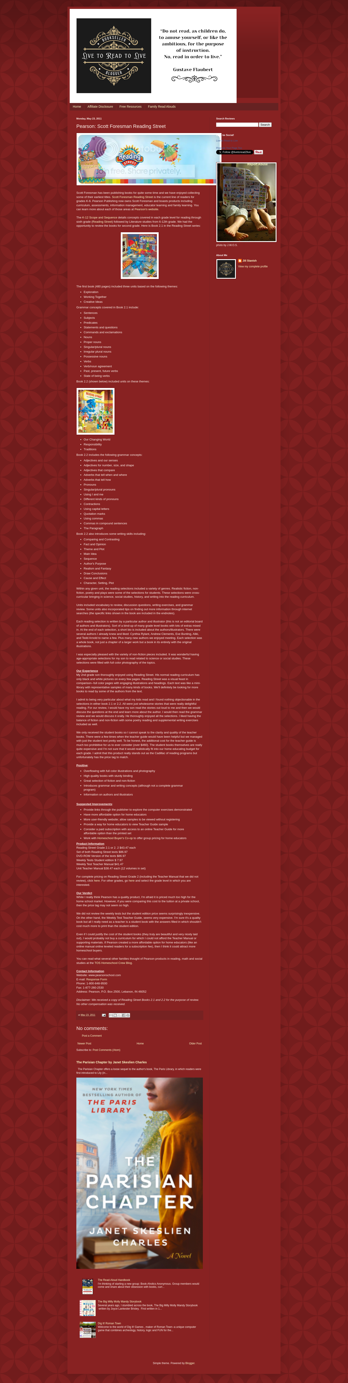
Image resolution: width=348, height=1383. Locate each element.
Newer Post (84, 1043)
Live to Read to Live (227, 140)
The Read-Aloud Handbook (114, 1280)
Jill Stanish (250, 260)
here (97, 880)
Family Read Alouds (162, 106)
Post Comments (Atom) (106, 1050)
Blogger (189, 1363)
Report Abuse (257, 164)
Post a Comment (92, 1035)
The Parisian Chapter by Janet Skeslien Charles (111, 1062)
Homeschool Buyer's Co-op (115, 838)
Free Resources (130, 106)
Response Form (96, 979)
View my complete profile (253, 266)
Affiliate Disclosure (100, 106)
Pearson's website (146, 209)
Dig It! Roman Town (109, 1323)
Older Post (195, 1043)
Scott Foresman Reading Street (132, 197)
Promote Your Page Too (229, 148)
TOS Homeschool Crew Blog (113, 963)
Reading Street (102, 221)
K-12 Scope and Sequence (99, 217)
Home (77, 106)
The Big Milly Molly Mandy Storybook (120, 1301)
